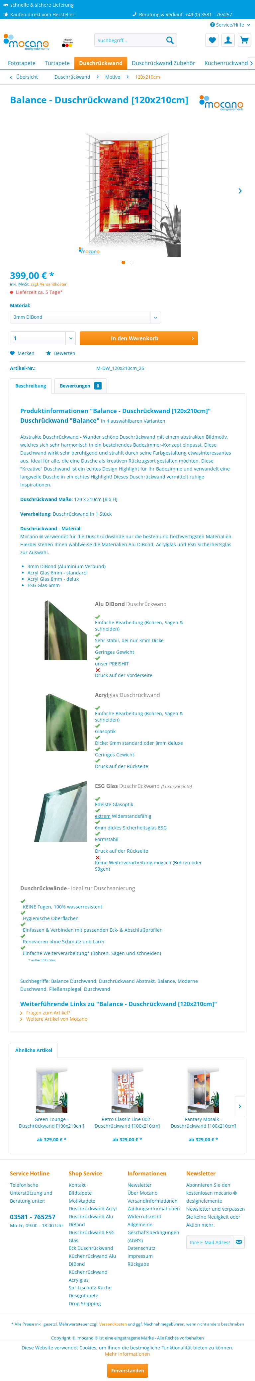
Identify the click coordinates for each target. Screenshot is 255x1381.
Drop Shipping (85, 1303)
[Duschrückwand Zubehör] (163, 63)
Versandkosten (113, 1324)
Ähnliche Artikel (33, 1050)
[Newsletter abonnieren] (239, 1242)
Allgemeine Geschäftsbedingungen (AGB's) (153, 1232)
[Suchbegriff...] (135, 40)
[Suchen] (170, 40)
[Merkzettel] (211, 40)
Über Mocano (142, 1193)
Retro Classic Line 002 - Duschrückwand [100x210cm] (127, 1122)
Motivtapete (82, 1201)
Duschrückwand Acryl (93, 1208)
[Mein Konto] (228, 40)
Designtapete (83, 1295)
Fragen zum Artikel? (45, 1012)
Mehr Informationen (127, 1354)
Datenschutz (141, 1248)
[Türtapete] (57, 63)
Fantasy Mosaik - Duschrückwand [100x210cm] (203, 1122)
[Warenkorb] (244, 40)
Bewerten (60, 353)
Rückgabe (138, 1264)
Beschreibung (30, 386)
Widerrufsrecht (144, 1216)
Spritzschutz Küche (90, 1287)
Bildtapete (80, 1193)
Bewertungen (81, 385)
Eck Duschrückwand (91, 1248)
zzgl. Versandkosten (49, 284)
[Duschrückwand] (100, 63)
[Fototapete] (21, 63)
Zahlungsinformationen (154, 1208)
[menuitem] (135, 40)
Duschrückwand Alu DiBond (91, 1220)
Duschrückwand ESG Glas (92, 1236)
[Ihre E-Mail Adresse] (209, 1242)
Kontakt (77, 1185)
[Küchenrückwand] (226, 63)
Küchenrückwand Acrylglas (88, 1276)
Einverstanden (127, 1370)
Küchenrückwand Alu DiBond (92, 1260)
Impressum (140, 1256)
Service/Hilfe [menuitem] (227, 25)
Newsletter (140, 1185)
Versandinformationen (153, 1201)
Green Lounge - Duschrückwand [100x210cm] (51, 1122)
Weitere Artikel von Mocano (53, 1019)
